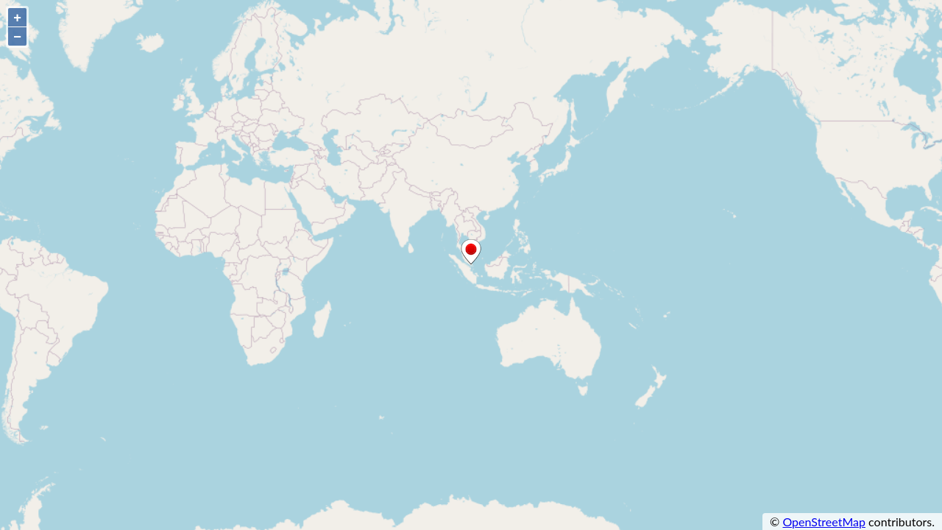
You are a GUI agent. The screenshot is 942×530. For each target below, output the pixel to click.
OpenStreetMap (823, 522)
